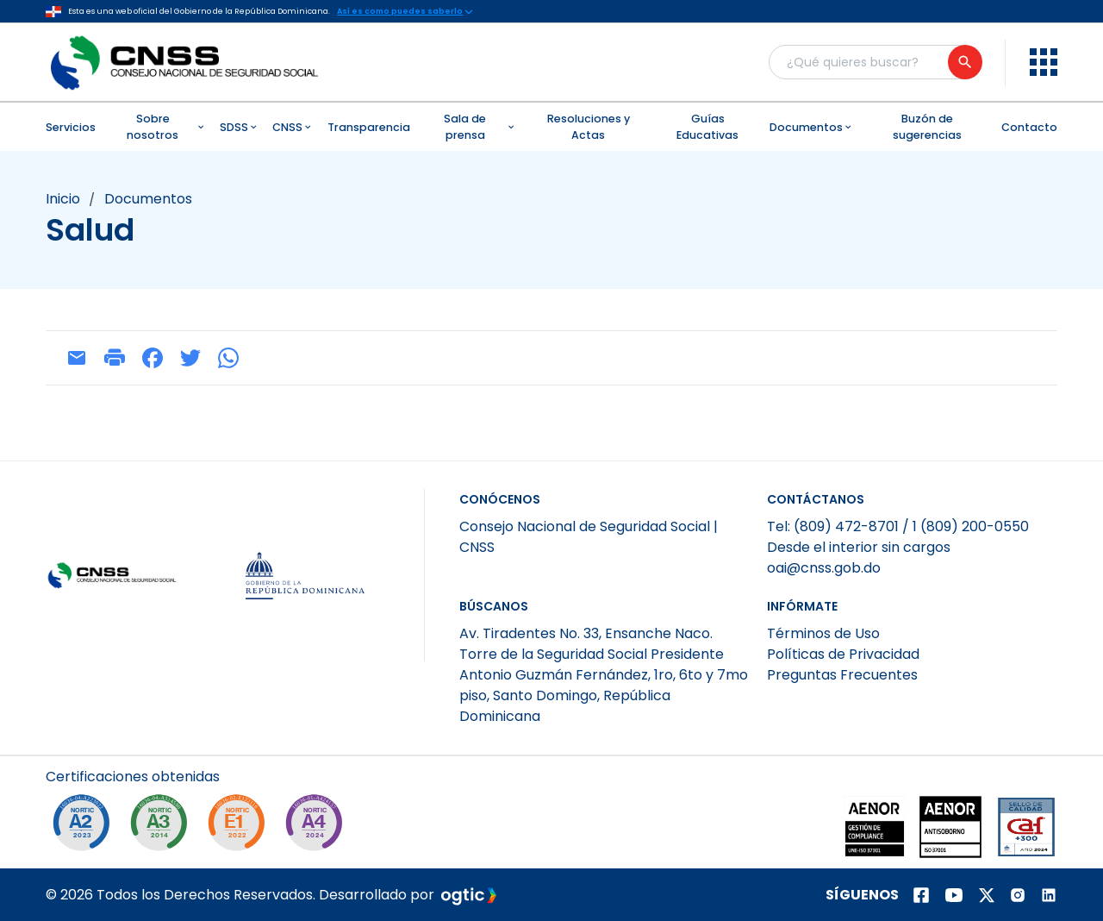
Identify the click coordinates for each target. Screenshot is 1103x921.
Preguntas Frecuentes (842, 675)
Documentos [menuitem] (812, 127)
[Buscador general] (875, 62)
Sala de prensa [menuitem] (480, 126)
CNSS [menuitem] (293, 127)
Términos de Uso (823, 633)
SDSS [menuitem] (239, 127)
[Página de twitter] (986, 895)
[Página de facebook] (921, 895)
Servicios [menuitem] (71, 127)
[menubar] (551, 127)
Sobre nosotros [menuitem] (166, 126)
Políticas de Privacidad (843, 654)
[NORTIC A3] (163, 827)
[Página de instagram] (1017, 895)
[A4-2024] (318, 827)
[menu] (1043, 62)
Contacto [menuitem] (1029, 127)
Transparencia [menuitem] (368, 127)
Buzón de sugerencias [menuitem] (927, 126)
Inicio (63, 199)
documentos (148, 199)
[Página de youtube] (954, 895)
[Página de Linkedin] (1048, 895)
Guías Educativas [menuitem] (707, 126)
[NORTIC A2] (85, 827)
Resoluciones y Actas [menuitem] (588, 126)
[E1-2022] (240, 827)
